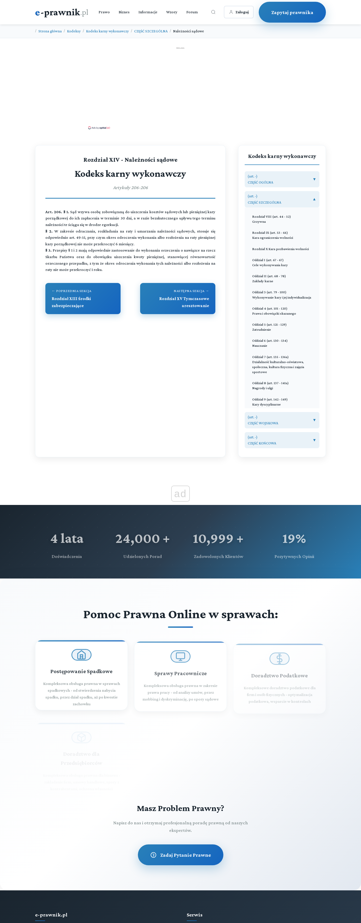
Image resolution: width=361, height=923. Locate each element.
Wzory (171, 12)
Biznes (124, 12)
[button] (282, 179)
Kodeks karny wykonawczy (107, 31)
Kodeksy (74, 31)
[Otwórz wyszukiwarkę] (213, 12)
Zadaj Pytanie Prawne (180, 855)
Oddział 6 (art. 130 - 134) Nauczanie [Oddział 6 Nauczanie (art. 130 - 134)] (270, 343)
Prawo (104, 12)
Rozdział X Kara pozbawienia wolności (280, 249)
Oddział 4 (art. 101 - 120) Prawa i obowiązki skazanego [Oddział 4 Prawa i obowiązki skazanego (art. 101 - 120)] (274, 310)
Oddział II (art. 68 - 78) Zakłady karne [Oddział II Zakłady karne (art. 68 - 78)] (269, 278)
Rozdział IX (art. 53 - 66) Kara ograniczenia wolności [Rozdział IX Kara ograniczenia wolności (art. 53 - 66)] (272, 235)
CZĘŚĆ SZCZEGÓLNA (151, 31)
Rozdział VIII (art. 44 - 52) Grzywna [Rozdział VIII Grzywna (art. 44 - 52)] (271, 218)
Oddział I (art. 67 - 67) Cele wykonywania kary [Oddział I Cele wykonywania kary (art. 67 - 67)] (270, 262)
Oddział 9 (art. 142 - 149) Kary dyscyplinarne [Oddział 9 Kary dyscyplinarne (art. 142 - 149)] (270, 401)
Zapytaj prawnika (292, 12)
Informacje (147, 12)
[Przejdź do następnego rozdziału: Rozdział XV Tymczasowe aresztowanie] (177, 298)
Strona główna (50, 31)
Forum (192, 12)
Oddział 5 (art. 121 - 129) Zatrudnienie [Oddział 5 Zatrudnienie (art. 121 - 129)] (269, 326)
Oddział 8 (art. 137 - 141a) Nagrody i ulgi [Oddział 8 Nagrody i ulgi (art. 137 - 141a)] (270, 385)
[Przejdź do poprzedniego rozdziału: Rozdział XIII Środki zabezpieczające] (83, 298)
